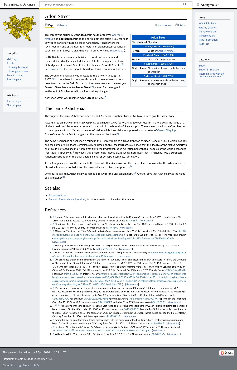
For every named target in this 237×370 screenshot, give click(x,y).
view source (147, 220)
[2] (121, 64)
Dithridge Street (58, 195)
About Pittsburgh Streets (17, 365)
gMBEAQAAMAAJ (174, 270)
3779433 (110, 227)
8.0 (56, 305)
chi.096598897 (72, 273)
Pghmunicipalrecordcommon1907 (153, 273)
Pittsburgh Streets (19, 4)
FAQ (36, 365)
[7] (105, 97)
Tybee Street (117, 50)
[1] (100, 42)
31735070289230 (61, 330)
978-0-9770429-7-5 (106, 248)
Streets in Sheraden (209, 69)
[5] (55, 79)
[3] (123, 64)
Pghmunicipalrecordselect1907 (116, 273)
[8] (118, 133)
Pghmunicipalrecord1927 (141, 298)
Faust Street (56, 68)
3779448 (130, 220)
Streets (202, 65)
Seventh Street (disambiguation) (67, 199)
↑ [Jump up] (53, 216)
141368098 (130, 309)
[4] (52, 79)
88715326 (156, 302)
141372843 (111, 316)
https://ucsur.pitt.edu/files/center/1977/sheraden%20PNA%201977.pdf (112, 330)
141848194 (155, 323)
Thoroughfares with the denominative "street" (211, 75)
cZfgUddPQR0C (60, 298)
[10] (134, 173)
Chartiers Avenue (166, 50)
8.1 (59, 305)
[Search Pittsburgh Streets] (116, 4)
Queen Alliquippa (167, 130)
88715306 (103, 302)
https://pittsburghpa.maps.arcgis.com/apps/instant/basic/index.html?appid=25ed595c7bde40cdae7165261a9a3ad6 (113, 238)
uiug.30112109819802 (96, 298)
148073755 (156, 334)
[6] (92, 86)
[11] (64, 177)
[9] (131, 166)
